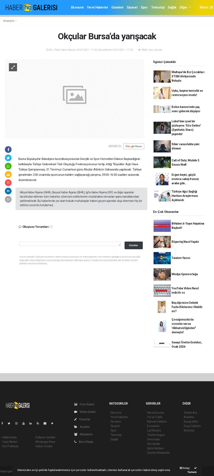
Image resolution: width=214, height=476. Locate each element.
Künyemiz (83, 434)
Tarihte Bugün (156, 435)
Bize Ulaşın (84, 441)
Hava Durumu (155, 412)
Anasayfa (9, 20)
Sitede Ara (190, 412)
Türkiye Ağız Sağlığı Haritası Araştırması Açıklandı (185, 196)
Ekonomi (77, 7)
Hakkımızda (9, 437)
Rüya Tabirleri (192, 426)
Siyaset (132, 7)
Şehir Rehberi (155, 448)
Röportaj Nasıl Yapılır (185, 241)
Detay (185, 468)
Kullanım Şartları (45, 437)
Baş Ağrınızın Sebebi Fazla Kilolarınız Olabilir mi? (187, 307)
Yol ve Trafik (154, 417)
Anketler (189, 417)
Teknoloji (158, 7)
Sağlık (172, 7)
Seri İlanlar (153, 443)
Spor (144, 7)
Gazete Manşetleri (158, 452)
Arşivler (82, 426)
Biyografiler (191, 421)
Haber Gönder (44, 446)
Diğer (184, 7)
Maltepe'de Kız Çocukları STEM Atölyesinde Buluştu (188, 76)
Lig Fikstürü (154, 430)
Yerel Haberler (97, 7)
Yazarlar (82, 419)
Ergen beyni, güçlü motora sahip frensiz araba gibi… (185, 179)
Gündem (117, 7)
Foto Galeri (84, 404)
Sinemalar (153, 439)
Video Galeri (85, 411)
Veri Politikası (10, 446)
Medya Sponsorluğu (185, 274)
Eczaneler (153, 426)
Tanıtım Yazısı (181, 258)
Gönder (133, 245)
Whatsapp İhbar (45, 441)
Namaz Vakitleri (157, 421)
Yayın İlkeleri (9, 441)
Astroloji (189, 430)
